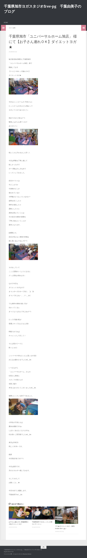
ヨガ (10, 28)
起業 (14, 28)
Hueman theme (27, 554)
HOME (6, 22)
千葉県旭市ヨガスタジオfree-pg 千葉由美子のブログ (42, 9)
